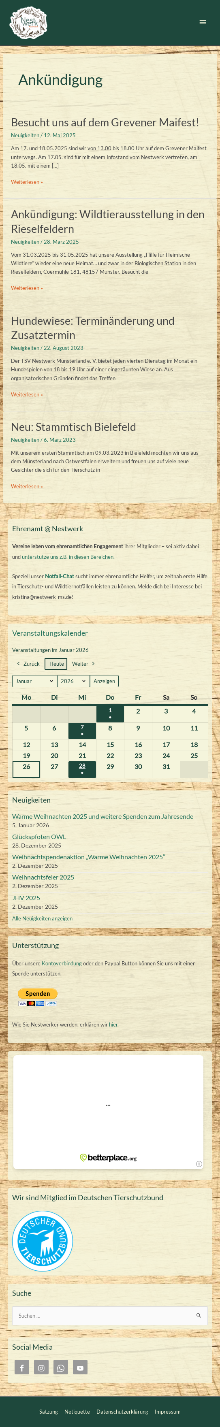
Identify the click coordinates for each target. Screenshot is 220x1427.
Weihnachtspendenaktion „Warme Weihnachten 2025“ (88, 856)
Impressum (168, 1411)
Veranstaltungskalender (50, 632)
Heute (56, 664)
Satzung (48, 1411)
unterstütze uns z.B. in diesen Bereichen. (68, 557)
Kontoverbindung (62, 963)
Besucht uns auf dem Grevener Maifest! (105, 122)
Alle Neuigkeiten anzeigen (42, 918)
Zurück (28, 664)
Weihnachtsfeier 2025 (43, 877)
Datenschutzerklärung (122, 1411)
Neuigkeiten (25, 135)
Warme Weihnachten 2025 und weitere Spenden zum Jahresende (102, 816)
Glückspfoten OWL (39, 836)
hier (113, 1024)
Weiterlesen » (27, 182)
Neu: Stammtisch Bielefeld (73, 426)
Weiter (84, 664)
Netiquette (77, 1411)
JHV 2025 (26, 897)
